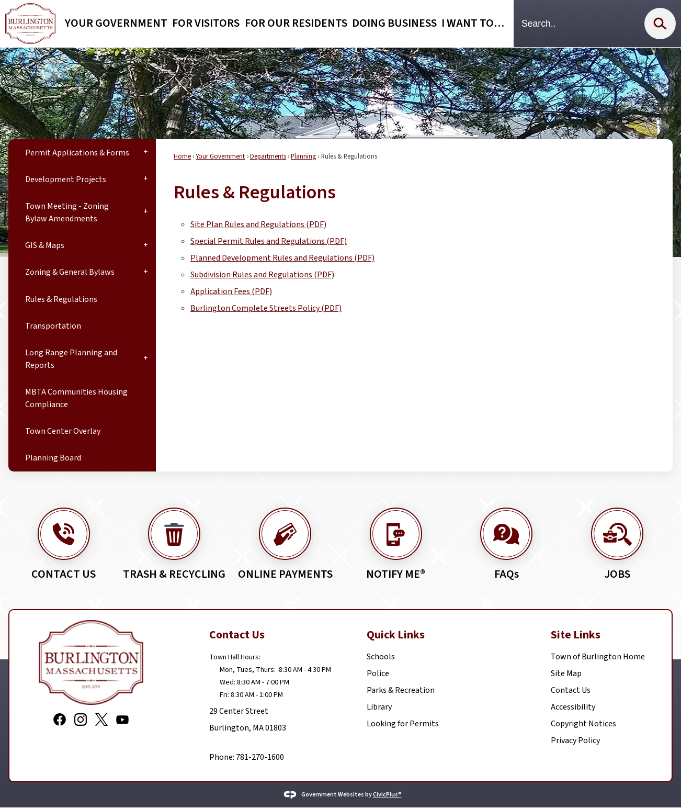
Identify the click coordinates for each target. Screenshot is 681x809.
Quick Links (396, 635)
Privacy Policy (575, 740)
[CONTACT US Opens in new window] (63, 535)
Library (379, 707)
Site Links (575, 635)
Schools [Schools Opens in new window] (381, 656)
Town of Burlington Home (598, 656)
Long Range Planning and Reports (71, 359)
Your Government (220, 156)
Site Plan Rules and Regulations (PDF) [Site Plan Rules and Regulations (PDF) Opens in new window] (258, 224)
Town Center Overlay (62, 431)
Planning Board (53, 458)
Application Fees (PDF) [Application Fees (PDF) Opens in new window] (231, 291)
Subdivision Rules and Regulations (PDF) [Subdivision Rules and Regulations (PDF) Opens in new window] (262, 274)
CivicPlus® (387, 794)
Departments (268, 156)
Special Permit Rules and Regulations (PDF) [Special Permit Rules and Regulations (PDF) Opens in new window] (268, 241)
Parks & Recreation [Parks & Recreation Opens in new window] (401, 690)
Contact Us (571, 690)
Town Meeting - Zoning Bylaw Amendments (67, 212)
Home (182, 156)
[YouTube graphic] (122, 719)
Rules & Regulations (61, 299)
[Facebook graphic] (59, 719)
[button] (660, 23)
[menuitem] (82, 152)
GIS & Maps (44, 245)
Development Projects (65, 179)
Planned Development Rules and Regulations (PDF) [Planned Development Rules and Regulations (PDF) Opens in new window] (282, 258)
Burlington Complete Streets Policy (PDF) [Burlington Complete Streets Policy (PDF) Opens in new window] (266, 308)
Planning (303, 156)
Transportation (53, 326)
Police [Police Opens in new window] (378, 673)
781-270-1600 (259, 757)
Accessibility (573, 707)
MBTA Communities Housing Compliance (76, 398)
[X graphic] (101, 719)
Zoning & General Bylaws (70, 272)
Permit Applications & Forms (77, 153)
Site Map (566, 673)
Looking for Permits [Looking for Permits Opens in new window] (403, 723)
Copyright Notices (583, 723)
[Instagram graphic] (80, 719)
